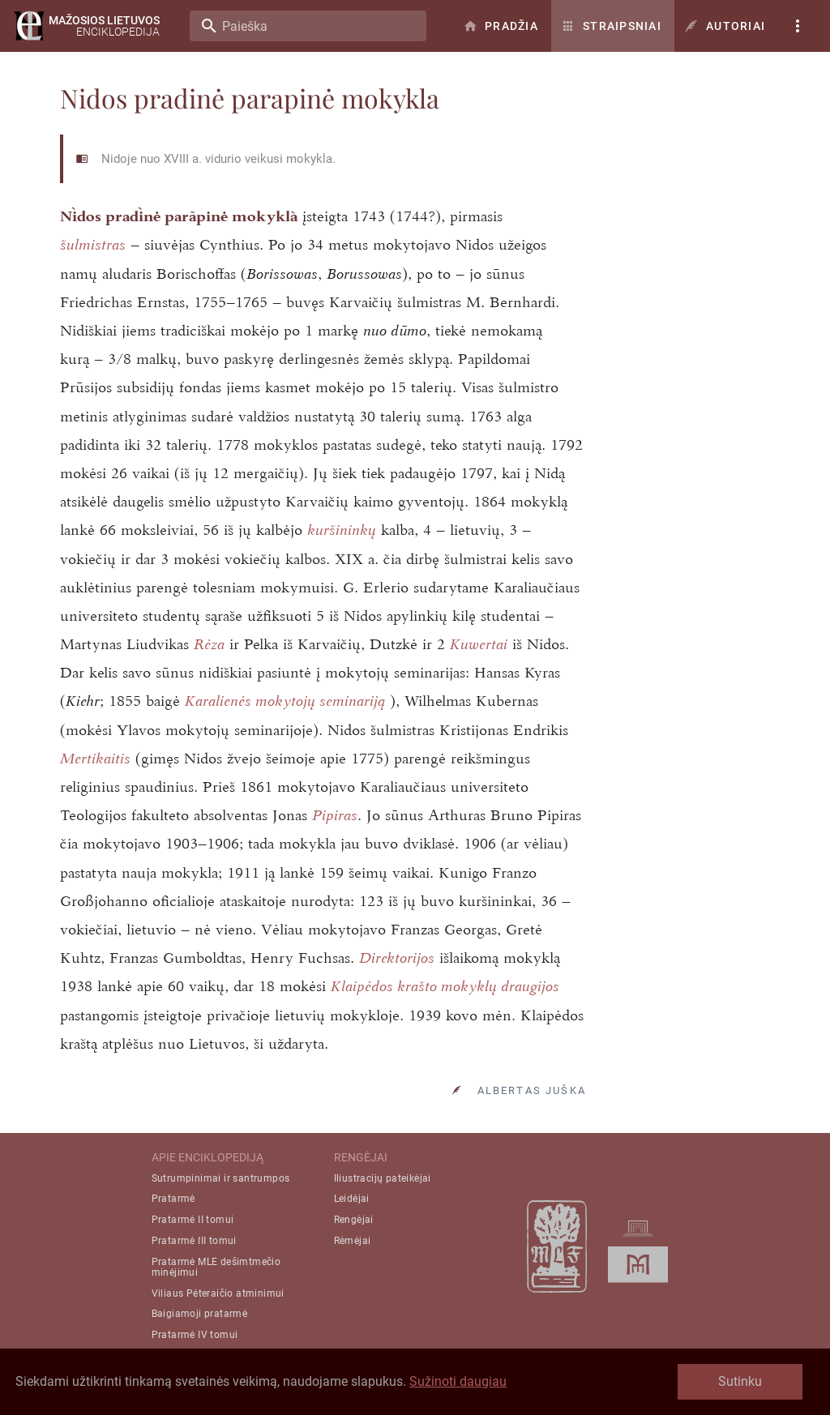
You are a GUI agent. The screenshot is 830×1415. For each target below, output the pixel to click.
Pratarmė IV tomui (195, 1334)
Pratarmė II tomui (193, 1219)
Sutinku (740, 1381)
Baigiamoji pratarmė (200, 1313)
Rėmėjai (352, 1240)
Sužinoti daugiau (458, 1381)
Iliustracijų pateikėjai (382, 1178)
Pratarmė (173, 1198)
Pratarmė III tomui (194, 1240)
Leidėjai (352, 1198)
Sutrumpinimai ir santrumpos (221, 1178)
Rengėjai (354, 1219)
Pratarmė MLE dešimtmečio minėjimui (216, 1267)
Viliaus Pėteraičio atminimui (218, 1293)
